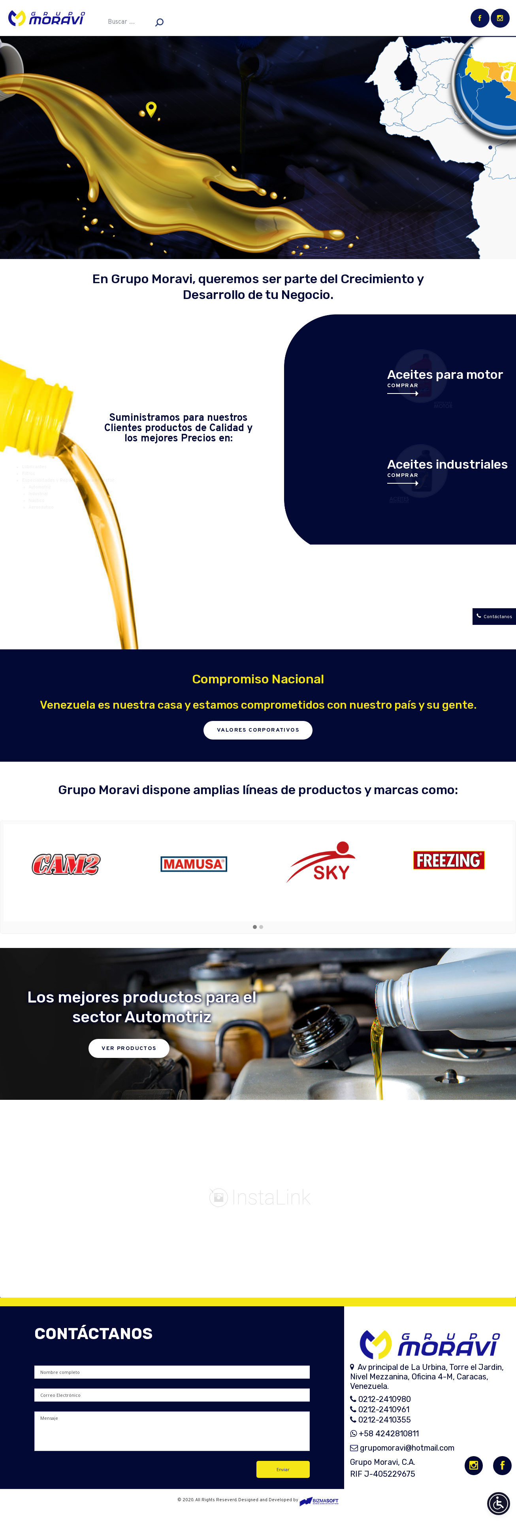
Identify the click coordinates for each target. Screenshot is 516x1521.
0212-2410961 (379, 1409)
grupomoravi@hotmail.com (402, 1448)
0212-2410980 (380, 1399)
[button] (255, 927)
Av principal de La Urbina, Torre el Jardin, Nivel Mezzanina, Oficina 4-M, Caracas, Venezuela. (427, 1376)
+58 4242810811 (384, 1433)
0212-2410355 (380, 1420)
